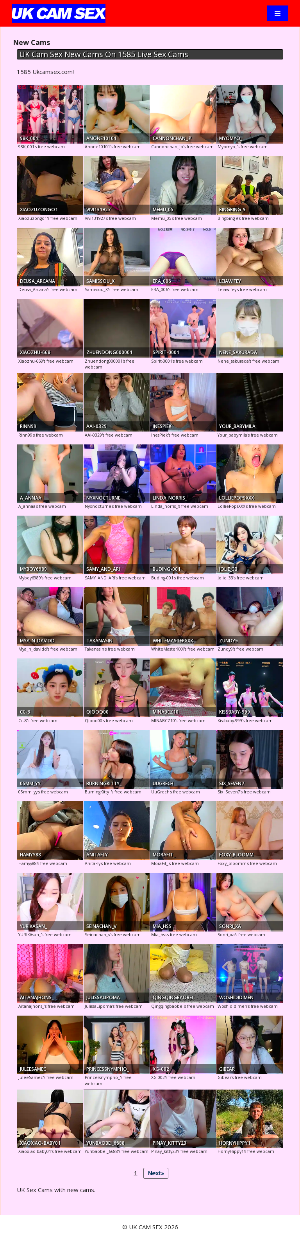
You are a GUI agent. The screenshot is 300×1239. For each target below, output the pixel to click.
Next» (156, 1173)
